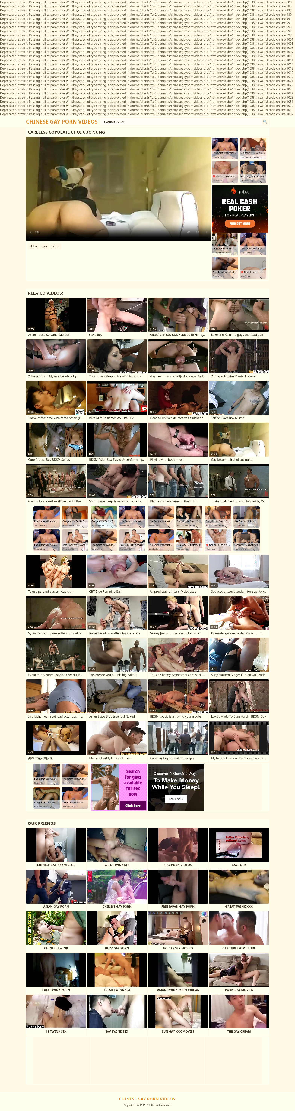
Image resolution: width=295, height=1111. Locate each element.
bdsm (55, 246)
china (33, 246)
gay (44, 246)
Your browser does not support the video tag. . (118, 189)
